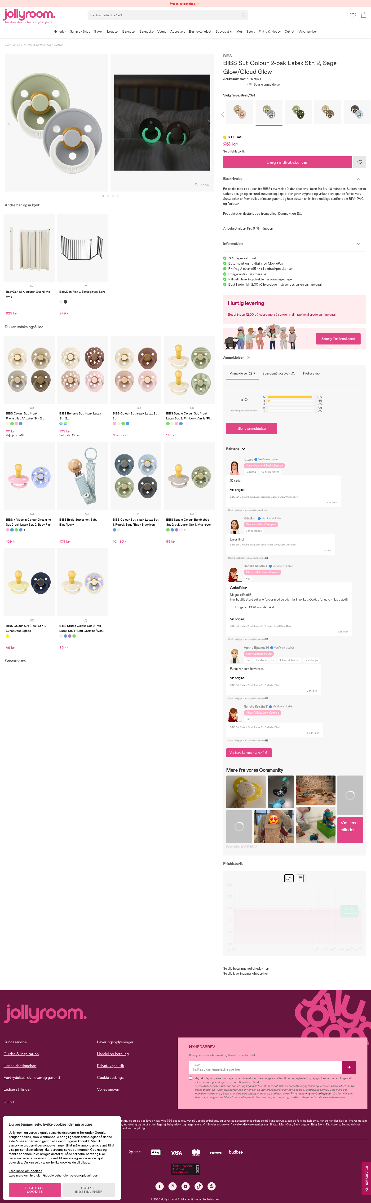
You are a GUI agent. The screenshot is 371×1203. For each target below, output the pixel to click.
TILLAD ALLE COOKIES (37, 1187)
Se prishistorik (234, 151)
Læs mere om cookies (27, 1168)
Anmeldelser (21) (242, 373)
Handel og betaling (113, 1053)
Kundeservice (15, 1042)
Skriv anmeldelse (252, 428)
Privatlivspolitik (110, 1065)
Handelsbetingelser (20, 1065)
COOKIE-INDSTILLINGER (91, 1187)
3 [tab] (112, 196)
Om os (9, 1101)
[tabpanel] (56, 123)
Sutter (58, 45)
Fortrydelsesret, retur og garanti (32, 1077)
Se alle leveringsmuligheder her (245, 973)
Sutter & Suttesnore (37, 45)
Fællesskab (311, 373)
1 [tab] (103, 196)
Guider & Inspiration (21, 1053)
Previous (8, 123)
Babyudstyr (12, 45)
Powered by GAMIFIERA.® (241, 846)
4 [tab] (117, 196)
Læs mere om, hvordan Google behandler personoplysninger (55, 1172)
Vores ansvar (108, 1089)
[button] (352, 17)
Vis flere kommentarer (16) (249, 752)
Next (209, 123)
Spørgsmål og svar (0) (279, 373)
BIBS (227, 56)
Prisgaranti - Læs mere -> (247, 274)
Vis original (237, 490)
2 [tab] (108, 196)
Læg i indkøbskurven (288, 162)
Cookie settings (110, 1077)
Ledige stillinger (17, 1089)
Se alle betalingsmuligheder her (246, 968)
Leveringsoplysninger (115, 1042)
